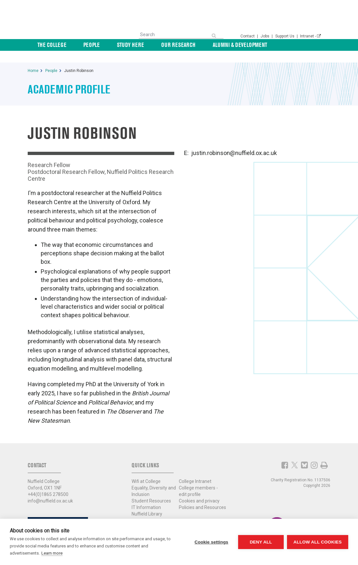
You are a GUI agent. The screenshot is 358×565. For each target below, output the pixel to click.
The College (91, 44)
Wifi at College (146, 469)
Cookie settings (211, 542)
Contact (248, 36)
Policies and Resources (202, 495)
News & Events (304, 44)
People (124, 44)
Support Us (285, 36)
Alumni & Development (249, 44)
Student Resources (151, 489)
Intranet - (310, 36)
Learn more (52, 553)
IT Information (146, 495)
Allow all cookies (318, 542)
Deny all (261, 542)
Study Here (155, 44)
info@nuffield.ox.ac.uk (50, 489)
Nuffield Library (147, 502)
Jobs (265, 36)
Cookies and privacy (199, 489)
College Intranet (195, 469)
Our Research (196, 44)
